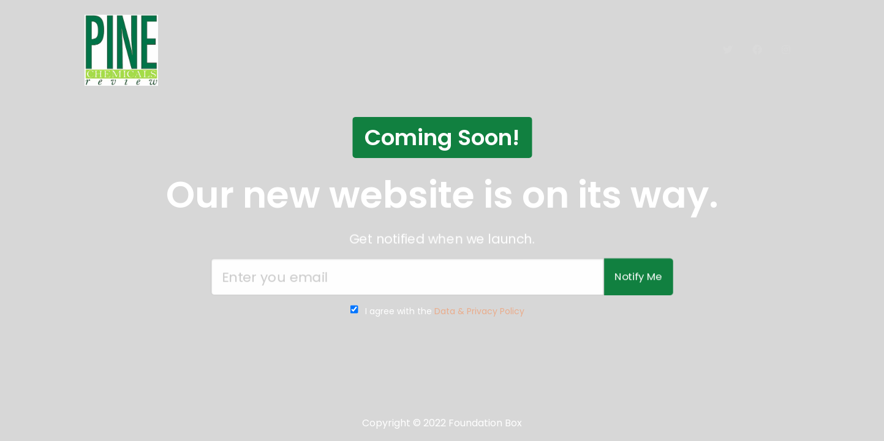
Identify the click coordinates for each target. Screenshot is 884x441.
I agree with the (444, 311)
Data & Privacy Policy (479, 311)
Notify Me (639, 277)
